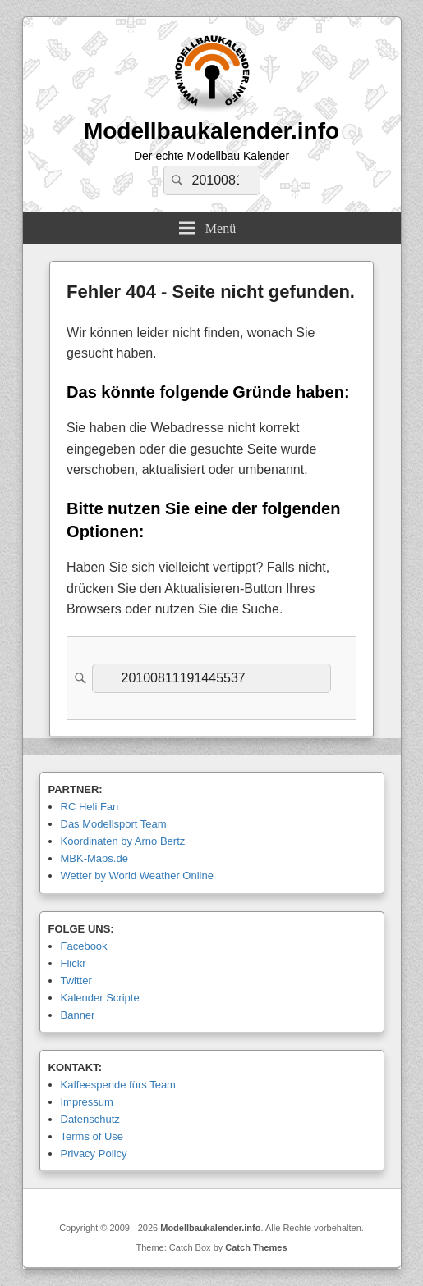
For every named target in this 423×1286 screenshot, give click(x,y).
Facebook (84, 946)
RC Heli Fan (90, 806)
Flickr (73, 963)
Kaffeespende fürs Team (118, 1085)
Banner (78, 1015)
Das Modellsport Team (114, 824)
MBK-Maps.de (94, 858)
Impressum (87, 1102)
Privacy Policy (94, 1153)
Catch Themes (256, 1247)
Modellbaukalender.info (211, 131)
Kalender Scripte (100, 998)
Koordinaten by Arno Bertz (123, 841)
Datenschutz (90, 1119)
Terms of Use (92, 1136)
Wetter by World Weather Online (137, 875)
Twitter (76, 980)
